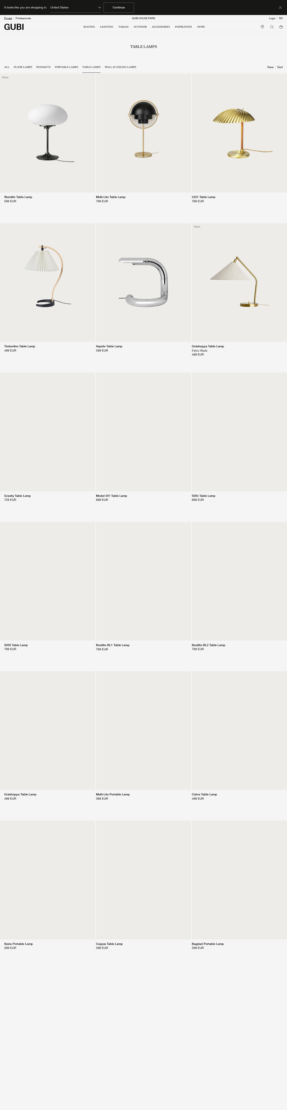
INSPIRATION (183, 26)
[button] (281, 27)
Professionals (23, 18)
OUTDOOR (140, 26)
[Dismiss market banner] (280, 7)
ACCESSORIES (161, 26)
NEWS (201, 26)
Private (8, 18)
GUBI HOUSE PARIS (143, 18)
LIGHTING (106, 26)
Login (272, 18)
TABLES (123, 26)
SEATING (89, 26)
